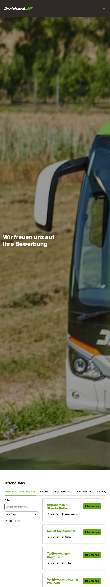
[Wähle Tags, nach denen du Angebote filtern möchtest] (21, 515)
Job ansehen (92, 506)
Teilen (16, 520)
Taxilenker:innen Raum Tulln (58, 555)
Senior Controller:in (61, 531)
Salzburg (102, 491)
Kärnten (44, 491)
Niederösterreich (62, 491)
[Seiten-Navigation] (104, 8)
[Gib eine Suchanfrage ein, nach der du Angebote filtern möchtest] (21, 507)
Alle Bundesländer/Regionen (20, 491)
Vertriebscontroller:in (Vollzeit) (62, 581)
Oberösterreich (84, 491)
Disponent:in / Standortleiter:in (59, 506)
